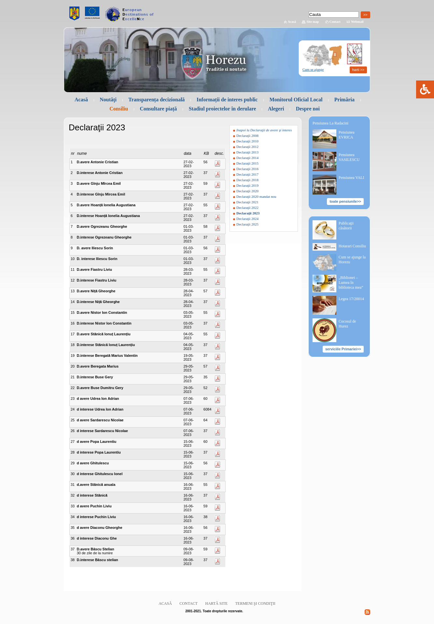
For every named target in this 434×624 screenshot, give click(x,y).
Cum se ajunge (313, 69)
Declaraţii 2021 (247, 202)
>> (365, 15)
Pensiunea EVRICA (347, 134)
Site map (313, 21)
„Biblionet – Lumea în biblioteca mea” (351, 282)
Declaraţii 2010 (247, 141)
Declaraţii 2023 (247, 213)
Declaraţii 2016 (247, 169)
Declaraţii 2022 (247, 208)
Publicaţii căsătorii (346, 225)
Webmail (357, 21)
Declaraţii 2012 (247, 147)
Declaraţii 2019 (247, 185)
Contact (335, 21)
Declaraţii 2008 (247, 136)
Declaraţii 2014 (247, 158)
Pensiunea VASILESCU (349, 157)
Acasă (292, 21)
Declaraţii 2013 (247, 152)
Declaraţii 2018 (247, 180)
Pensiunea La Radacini (330, 123)
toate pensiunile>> (345, 201)
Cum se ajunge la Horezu (352, 259)
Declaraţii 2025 (247, 224)
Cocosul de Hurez (347, 323)
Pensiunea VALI (351, 177)
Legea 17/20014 (351, 299)
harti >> (358, 70)
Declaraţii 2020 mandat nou (256, 196)
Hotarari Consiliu (352, 246)
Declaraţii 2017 (247, 174)
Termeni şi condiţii (255, 603)
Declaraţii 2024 (247, 219)
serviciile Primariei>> (343, 349)
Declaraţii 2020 (247, 191)
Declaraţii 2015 (247, 163)
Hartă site (216, 603)
